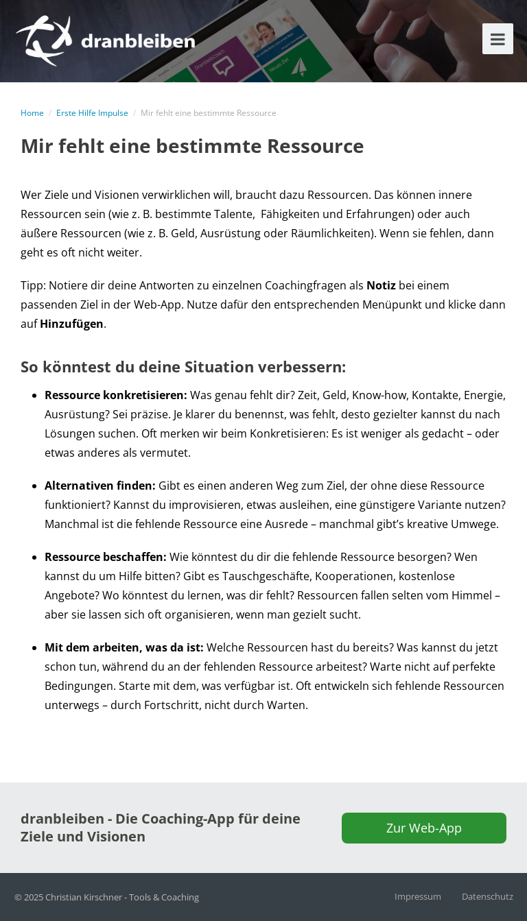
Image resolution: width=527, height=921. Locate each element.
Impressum (418, 896)
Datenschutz (487, 896)
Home (32, 113)
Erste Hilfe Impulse (92, 113)
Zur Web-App (424, 828)
